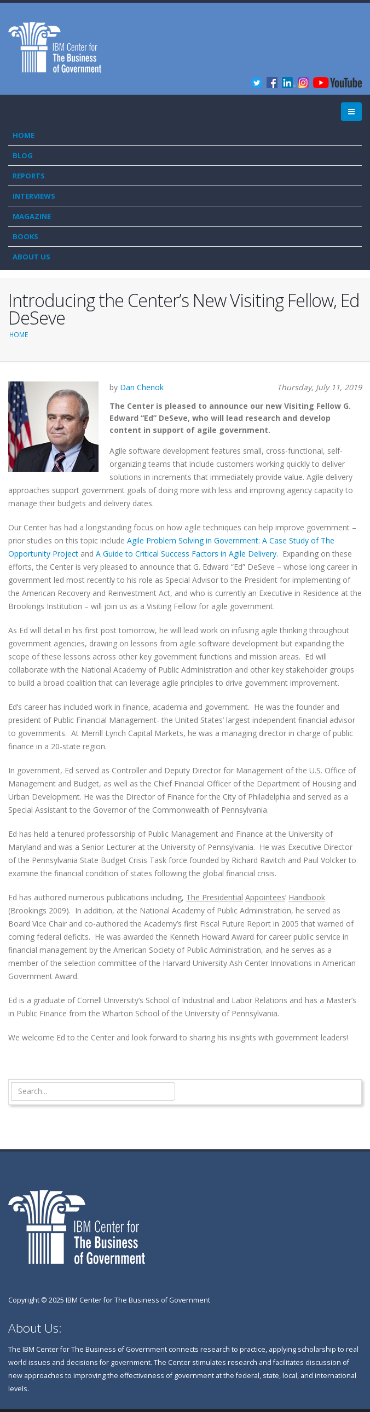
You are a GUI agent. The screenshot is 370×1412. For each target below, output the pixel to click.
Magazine (32, 216)
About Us (31, 257)
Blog (23, 155)
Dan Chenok (142, 387)
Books (25, 236)
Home (23, 135)
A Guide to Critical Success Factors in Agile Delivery (186, 553)
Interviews (34, 196)
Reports (29, 176)
